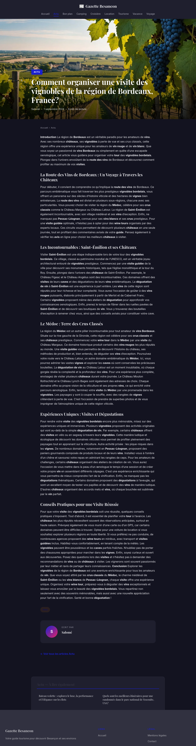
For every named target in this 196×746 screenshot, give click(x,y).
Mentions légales (157, 735)
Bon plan (67, 13)
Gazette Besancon (98, 6)
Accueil (45, 13)
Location (109, 13)
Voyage (150, 13)
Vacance (137, 13)
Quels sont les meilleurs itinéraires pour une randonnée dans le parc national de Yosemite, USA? (128, 699)
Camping (81, 13)
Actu (56, 13)
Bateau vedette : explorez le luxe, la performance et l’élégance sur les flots (66, 697)
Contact (152, 741)
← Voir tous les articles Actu (57, 653)
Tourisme (123, 13)
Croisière (95, 13)
